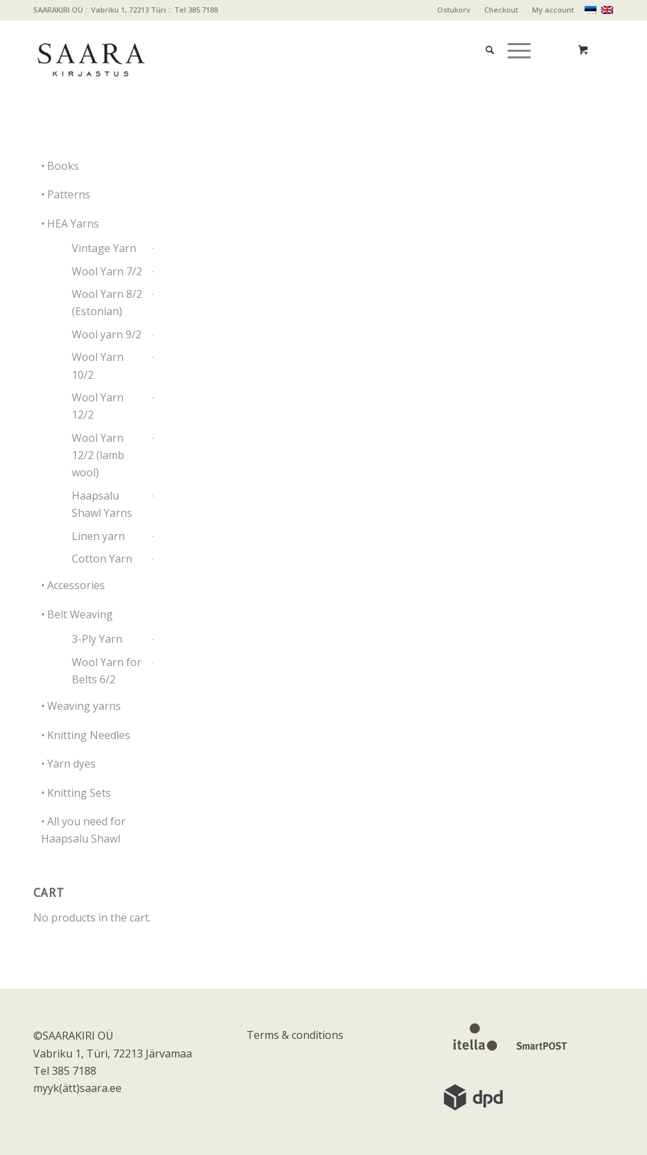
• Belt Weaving (77, 614)
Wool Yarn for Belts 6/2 (106, 671)
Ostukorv (453, 10)
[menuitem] (454, 10)
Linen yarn (98, 536)
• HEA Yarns (70, 223)
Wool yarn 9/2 (106, 334)
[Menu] (512, 33)
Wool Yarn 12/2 (98, 406)
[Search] (483, 33)
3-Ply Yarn (97, 639)
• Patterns (65, 194)
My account (553, 10)
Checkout (501, 10)
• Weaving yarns (81, 706)
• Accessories (73, 585)
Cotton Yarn (102, 558)
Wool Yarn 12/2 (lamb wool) (98, 455)
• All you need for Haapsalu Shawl (83, 830)
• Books (60, 166)
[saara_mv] (90, 50)
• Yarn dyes (68, 763)
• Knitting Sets (76, 792)
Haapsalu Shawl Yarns (102, 504)
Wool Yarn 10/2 (98, 365)
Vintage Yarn (104, 248)
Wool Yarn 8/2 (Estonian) (107, 302)
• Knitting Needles (85, 735)
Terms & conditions (294, 1035)
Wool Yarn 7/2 (107, 271)
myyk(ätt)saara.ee (77, 1088)
